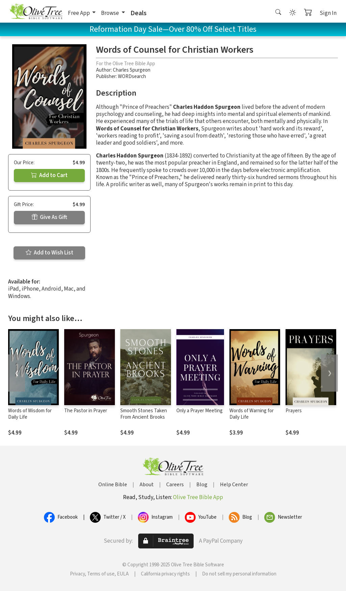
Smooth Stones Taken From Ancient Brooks (143, 414)
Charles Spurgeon (131, 70)
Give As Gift (49, 217)
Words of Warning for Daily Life (251, 414)
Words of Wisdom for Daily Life (30, 414)
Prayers (294, 410)
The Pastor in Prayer (85, 410)
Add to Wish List (49, 253)
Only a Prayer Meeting (199, 410)
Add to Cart (49, 175)
